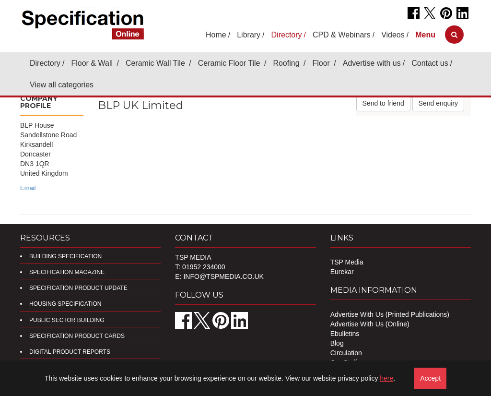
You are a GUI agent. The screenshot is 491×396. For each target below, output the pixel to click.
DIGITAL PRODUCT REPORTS (69, 351)
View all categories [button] (62, 85)
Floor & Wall (93, 63)
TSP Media (346, 262)
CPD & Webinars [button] (342, 35)
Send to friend (383, 103)
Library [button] (248, 35)
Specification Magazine (67, 272)
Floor (322, 63)
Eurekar (342, 272)
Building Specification (65, 256)
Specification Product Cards (77, 336)
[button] (425, 35)
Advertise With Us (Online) (369, 324)
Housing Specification (65, 303)
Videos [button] (393, 35)
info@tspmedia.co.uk (223, 276)
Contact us (429, 63)
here (386, 378)
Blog (337, 343)
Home (216, 35)
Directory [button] (286, 35)
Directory (45, 63)
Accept (430, 378)
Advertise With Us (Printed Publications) (389, 314)
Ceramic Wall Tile (156, 63)
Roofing (287, 63)
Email (28, 188)
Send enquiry (438, 103)
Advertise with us (372, 63)
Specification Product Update (78, 288)
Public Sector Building (66, 320)
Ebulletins (345, 333)
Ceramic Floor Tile (230, 63)
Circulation (346, 353)
